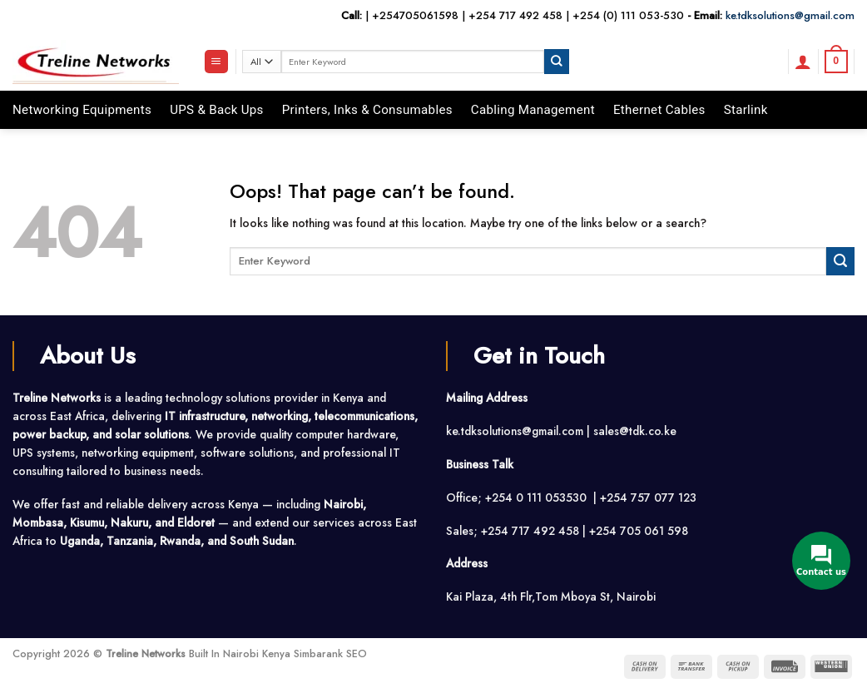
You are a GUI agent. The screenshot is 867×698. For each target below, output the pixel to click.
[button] (216, 61)
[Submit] (556, 61)
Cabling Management (533, 109)
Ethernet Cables (659, 109)
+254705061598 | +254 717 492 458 (467, 15)
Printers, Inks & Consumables (367, 109)
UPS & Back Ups (217, 109)
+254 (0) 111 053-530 (628, 15)
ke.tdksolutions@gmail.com (790, 15)
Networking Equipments (81, 109)
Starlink (746, 109)
